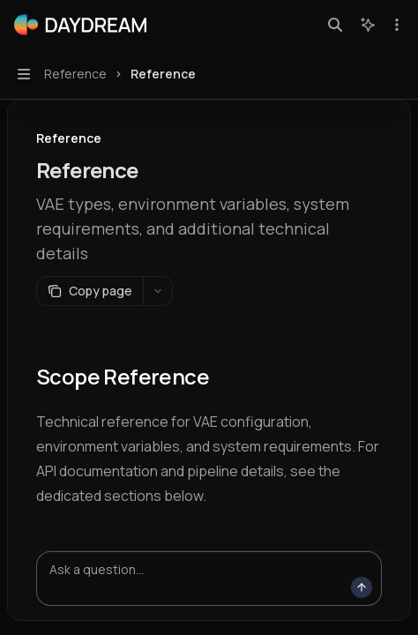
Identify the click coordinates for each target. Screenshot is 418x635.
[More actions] (395, 24)
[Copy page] (89, 291)
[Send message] (361, 587)
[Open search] (335, 25)
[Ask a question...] (209, 578)
